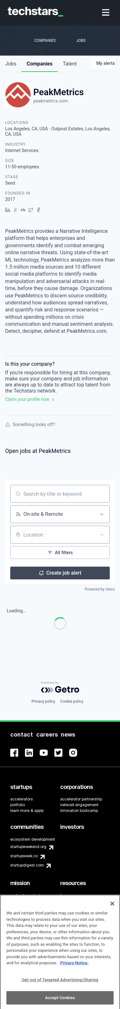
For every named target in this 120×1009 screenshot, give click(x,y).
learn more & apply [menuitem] (27, 810)
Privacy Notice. (74, 965)
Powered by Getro (100, 589)
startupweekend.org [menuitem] (28, 846)
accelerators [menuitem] (21, 799)
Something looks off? (30, 424)
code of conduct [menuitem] (25, 895)
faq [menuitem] (63, 895)
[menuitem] (106, 13)
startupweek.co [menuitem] (24, 856)
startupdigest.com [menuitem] (27, 865)
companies (39, 64)
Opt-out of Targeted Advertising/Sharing (60, 982)
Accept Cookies (60, 1000)
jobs (10, 64)
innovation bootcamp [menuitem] (79, 810)
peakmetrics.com (50, 100)
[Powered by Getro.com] (60, 687)
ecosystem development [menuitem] (32, 839)
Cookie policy (72, 701)
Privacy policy (43, 701)
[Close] (112, 906)
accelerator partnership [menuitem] (81, 799)
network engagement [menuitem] (79, 804)
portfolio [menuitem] (17, 804)
